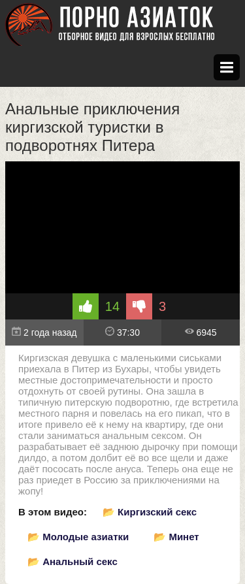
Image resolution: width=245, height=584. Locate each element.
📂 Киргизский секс (150, 511)
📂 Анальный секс (72, 561)
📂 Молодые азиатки (78, 536)
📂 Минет (176, 536)
